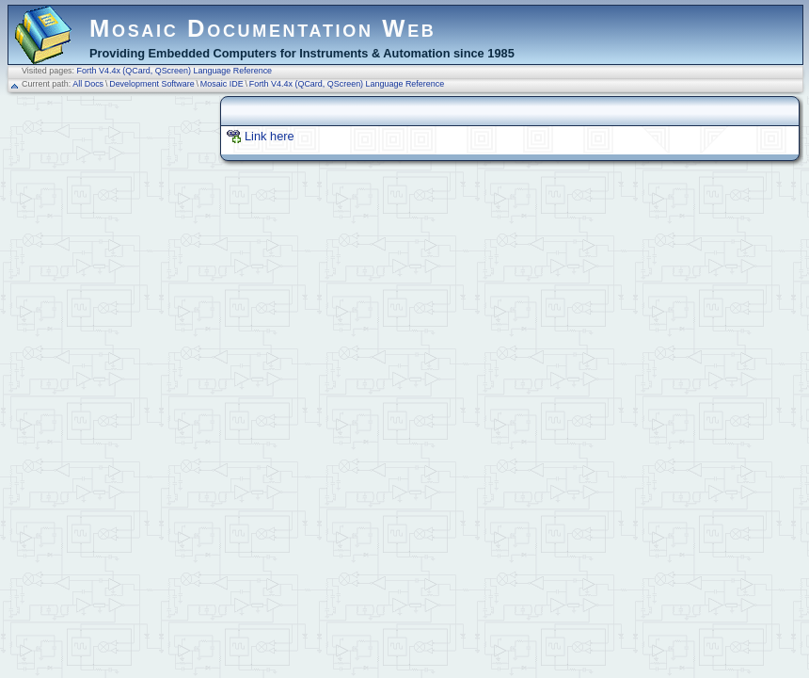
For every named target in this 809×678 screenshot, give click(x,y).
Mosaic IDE (222, 84)
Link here (269, 136)
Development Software (152, 84)
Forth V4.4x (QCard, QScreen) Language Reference (175, 70)
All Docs (87, 84)
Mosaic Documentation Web (262, 28)
